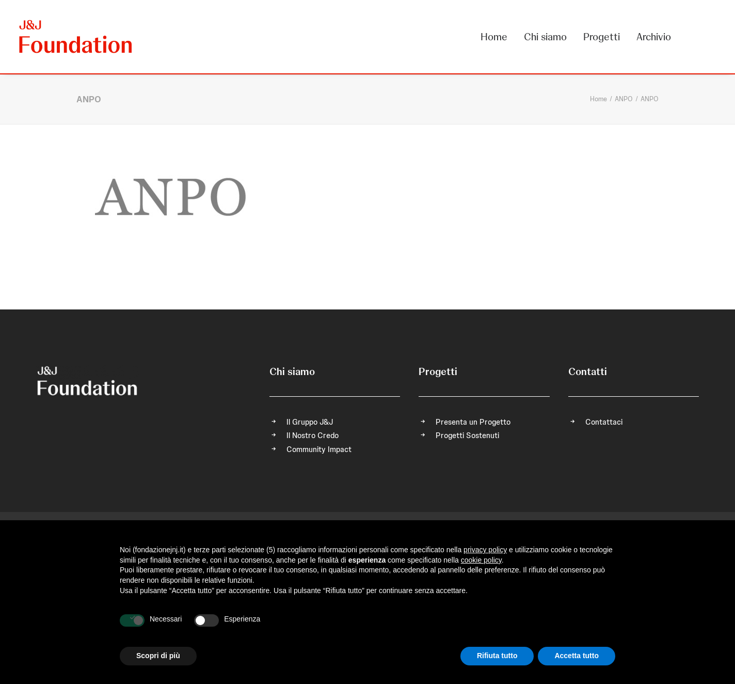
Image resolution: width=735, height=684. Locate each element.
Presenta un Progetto (473, 422)
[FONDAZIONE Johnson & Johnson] (76, 37)
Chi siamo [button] (545, 36)
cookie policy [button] (481, 560)
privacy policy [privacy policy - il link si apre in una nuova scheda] (485, 550)
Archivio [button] (653, 36)
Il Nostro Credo (312, 435)
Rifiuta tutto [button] (497, 655)
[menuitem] (498, 36)
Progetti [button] (601, 36)
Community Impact (318, 449)
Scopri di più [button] (158, 655)
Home (494, 36)
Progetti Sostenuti (467, 435)
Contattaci (603, 422)
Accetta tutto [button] (576, 655)
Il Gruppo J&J (309, 422)
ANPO (624, 99)
